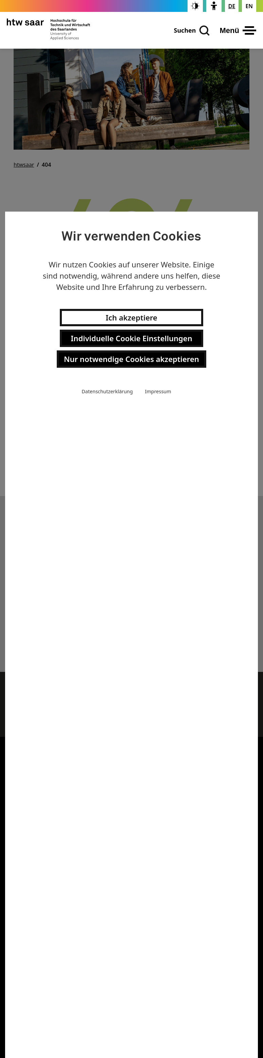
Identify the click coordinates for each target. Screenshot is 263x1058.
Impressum (158, 391)
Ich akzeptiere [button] (131, 317)
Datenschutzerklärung (107, 391)
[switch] (195, 6)
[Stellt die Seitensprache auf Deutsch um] (231, 6)
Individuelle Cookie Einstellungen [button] (131, 338)
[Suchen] (191, 31)
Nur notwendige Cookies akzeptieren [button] (131, 359)
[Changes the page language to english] (249, 6)
